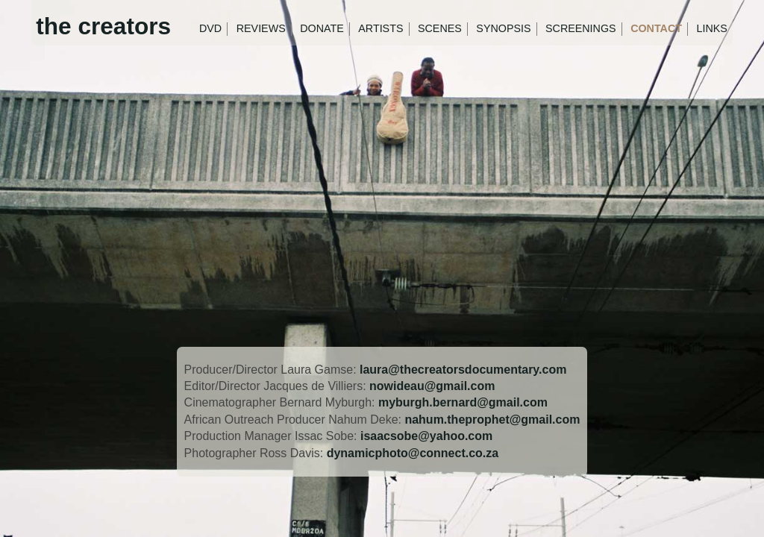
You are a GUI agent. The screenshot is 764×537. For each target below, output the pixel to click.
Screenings (580, 28)
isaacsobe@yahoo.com (426, 436)
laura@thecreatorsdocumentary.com (463, 369)
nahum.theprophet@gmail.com (492, 419)
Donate (322, 28)
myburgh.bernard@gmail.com (463, 402)
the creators (103, 26)
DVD (210, 28)
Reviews (261, 28)
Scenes (440, 28)
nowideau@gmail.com (432, 386)
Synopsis (503, 28)
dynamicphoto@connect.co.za (413, 453)
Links (712, 28)
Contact (656, 28)
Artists (380, 28)
